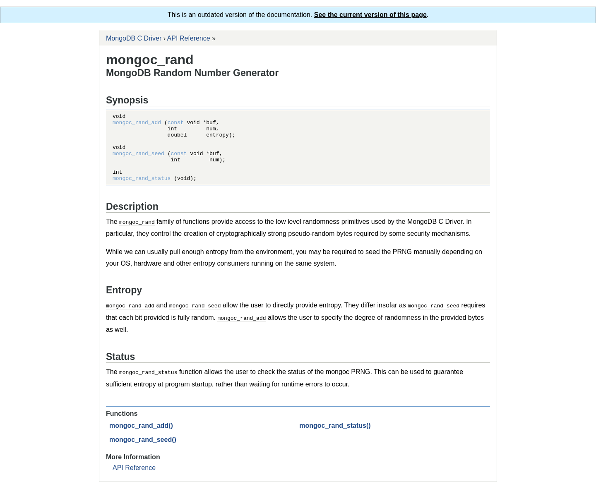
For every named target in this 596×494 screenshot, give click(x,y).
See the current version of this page (370, 14)
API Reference (188, 38)
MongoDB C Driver (133, 38)
